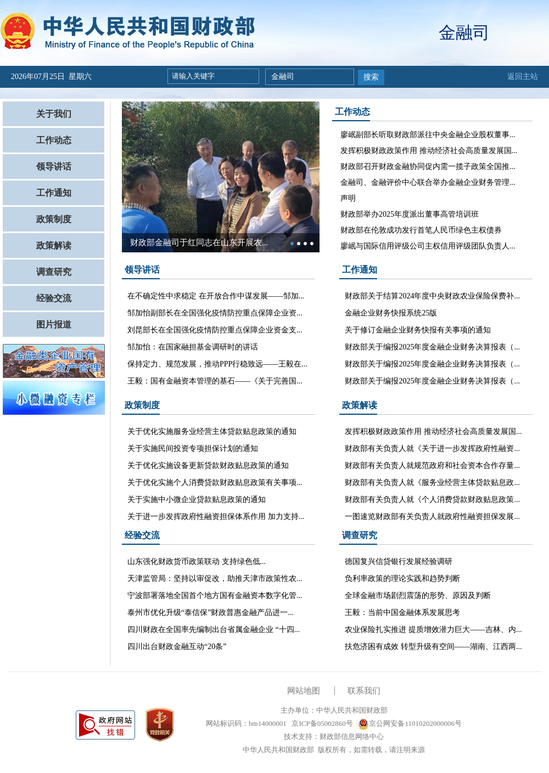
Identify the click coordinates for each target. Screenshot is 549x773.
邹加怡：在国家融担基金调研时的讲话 (192, 347)
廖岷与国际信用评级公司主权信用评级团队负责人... (428, 246)
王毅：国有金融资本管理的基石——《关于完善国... (214, 381)
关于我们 (53, 114)
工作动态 (53, 140)
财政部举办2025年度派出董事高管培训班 (409, 214)
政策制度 (53, 219)
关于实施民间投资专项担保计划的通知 (192, 448)
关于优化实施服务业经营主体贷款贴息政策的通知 (211, 431)
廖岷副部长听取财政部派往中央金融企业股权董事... (428, 135)
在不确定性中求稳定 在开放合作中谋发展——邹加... (215, 296)
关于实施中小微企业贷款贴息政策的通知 (196, 499)
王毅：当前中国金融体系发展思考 (402, 612)
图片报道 (53, 324)
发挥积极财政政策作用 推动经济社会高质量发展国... (428, 150)
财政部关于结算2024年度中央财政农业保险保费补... (432, 296)
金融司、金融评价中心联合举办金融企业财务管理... (428, 182)
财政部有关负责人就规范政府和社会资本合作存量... (432, 465)
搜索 (371, 77)
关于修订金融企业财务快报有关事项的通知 (418, 330)
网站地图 (303, 690)
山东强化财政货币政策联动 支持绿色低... (196, 561)
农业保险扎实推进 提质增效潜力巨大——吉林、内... (433, 629)
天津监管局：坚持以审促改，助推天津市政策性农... (214, 578)
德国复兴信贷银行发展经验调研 (398, 561)
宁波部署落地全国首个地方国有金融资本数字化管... (214, 595)
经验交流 (53, 298)
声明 (348, 198)
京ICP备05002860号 (321, 723)
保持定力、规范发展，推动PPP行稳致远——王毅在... (217, 364)
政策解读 (53, 245)
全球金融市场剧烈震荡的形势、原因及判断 (418, 595)
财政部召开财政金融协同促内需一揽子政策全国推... (428, 166)
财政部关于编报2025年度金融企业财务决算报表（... (432, 347)
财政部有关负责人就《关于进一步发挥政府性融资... (432, 448)
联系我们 (364, 690)
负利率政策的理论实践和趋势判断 (402, 578)
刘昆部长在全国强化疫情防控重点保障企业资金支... (214, 330)
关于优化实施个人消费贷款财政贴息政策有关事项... (214, 482)
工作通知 (53, 193)
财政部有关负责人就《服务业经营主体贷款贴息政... (432, 482)
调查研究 (53, 272)
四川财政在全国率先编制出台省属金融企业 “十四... (213, 629)
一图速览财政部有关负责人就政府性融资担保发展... (432, 516)
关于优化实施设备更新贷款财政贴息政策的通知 (208, 465)
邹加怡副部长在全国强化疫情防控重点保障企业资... (214, 313)
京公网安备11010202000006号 (410, 723)
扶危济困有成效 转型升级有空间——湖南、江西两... (433, 646)
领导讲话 (53, 166)
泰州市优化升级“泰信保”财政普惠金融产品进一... (210, 612)
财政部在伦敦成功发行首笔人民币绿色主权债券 (421, 230)
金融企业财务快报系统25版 (391, 313)
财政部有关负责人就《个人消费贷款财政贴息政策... (432, 499)
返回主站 (522, 76)
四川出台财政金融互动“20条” (176, 646)
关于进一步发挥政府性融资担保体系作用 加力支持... (215, 516)
